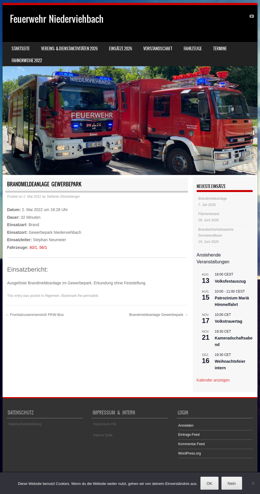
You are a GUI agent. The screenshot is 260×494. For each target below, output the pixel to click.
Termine (220, 48)
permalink (90, 296)
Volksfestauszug (230, 281)
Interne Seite (102, 435)
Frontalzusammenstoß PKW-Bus (34, 314)
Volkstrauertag (228, 321)
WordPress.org (189, 453)
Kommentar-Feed (191, 444)
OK (209, 483)
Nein (232, 483)
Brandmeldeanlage (212, 199)
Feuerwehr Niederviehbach (57, 19)
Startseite (21, 48)
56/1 (43, 247)
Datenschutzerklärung (24, 424)
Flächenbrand (208, 214)
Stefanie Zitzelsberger (63, 197)
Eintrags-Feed (189, 435)
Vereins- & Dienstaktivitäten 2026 (69, 48)
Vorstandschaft (157, 48)
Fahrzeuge (193, 48)
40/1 (33, 247)
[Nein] (253, 483)
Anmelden (186, 426)
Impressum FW (104, 424)
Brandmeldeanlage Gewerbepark (158, 314)
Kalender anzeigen (213, 380)
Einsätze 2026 (120, 48)
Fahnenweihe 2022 (27, 60)
